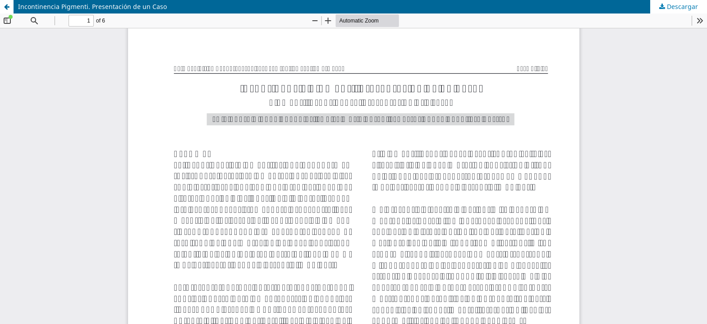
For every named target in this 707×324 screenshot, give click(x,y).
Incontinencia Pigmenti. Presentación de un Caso (92, 6)
